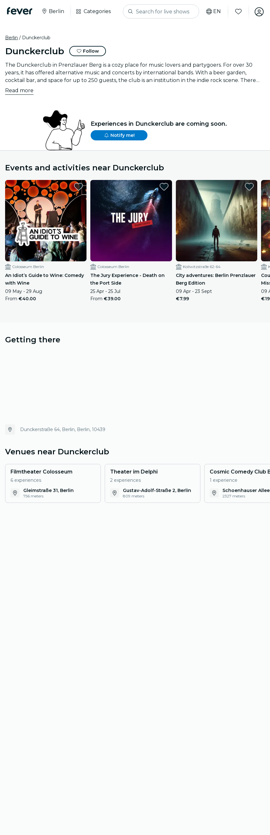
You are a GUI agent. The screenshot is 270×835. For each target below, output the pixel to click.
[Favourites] (237, 11)
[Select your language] (212, 11)
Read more (19, 90)
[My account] (257, 11)
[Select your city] (53, 11)
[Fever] (20, 10)
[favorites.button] (78, 187)
